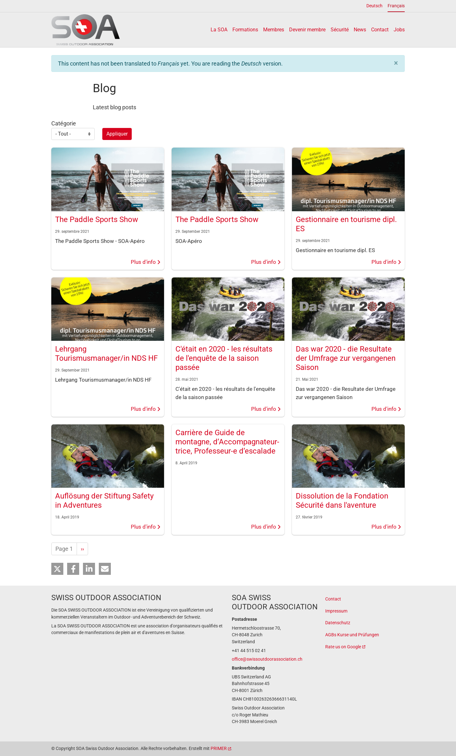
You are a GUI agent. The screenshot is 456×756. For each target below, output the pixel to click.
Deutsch (374, 6)
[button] (396, 63)
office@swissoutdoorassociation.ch (267, 659)
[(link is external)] (365, 647)
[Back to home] (85, 29)
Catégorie (63, 123)
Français (396, 6)
